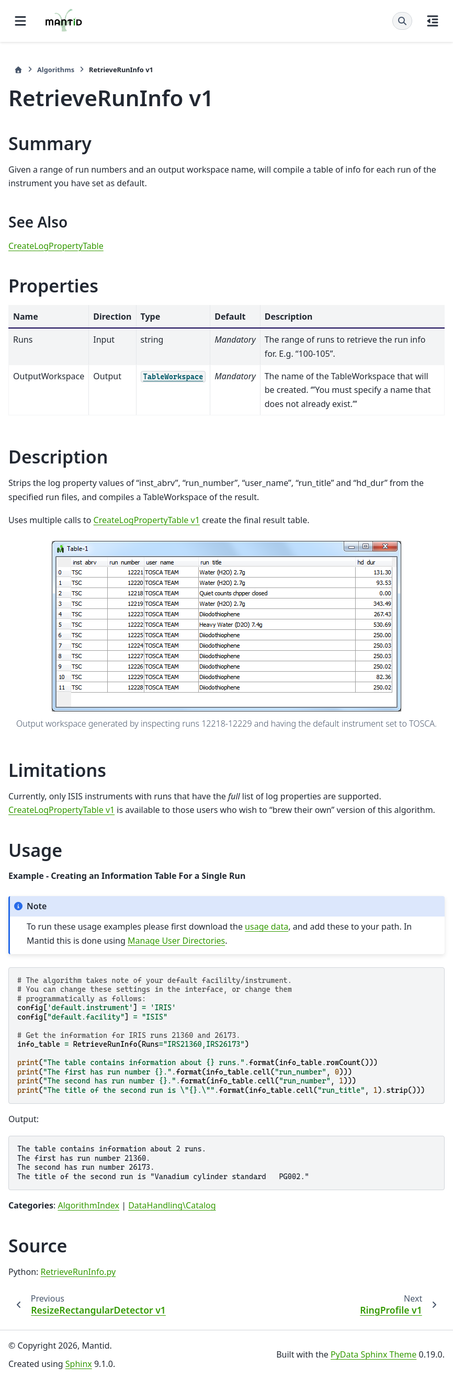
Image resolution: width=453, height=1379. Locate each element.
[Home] (18, 69)
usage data (266, 926)
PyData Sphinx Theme (373, 1354)
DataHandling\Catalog (172, 1205)
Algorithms (55, 69)
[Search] (402, 21)
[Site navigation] (20, 21)
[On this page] (433, 21)
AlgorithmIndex (88, 1205)
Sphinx (78, 1364)
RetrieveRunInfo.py (78, 1272)
